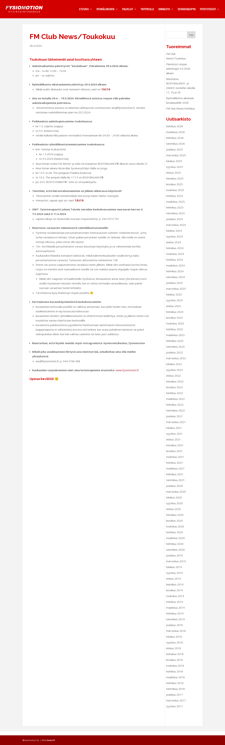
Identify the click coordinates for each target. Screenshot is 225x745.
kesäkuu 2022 (174, 391)
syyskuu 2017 (174, 710)
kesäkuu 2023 (174, 322)
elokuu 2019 (173, 583)
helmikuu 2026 (175, 142)
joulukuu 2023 (174, 287)
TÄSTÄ (105, 93)
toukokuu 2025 (175, 194)
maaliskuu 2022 (175, 403)
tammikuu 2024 (175, 281)
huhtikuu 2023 (174, 333)
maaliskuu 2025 (175, 206)
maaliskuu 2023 (175, 339)
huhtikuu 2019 (174, 606)
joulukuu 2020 (174, 490)
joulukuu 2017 (174, 699)
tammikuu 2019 (175, 623)
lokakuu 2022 (174, 368)
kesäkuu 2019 (174, 594)
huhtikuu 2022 (174, 397)
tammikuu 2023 (175, 351)
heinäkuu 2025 (175, 182)
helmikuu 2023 (175, 345)
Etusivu (84, 9)
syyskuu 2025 (174, 171)
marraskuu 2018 (176, 635)
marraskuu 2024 (176, 229)
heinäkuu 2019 (175, 588)
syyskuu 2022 (174, 374)
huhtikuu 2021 (174, 467)
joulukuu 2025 (174, 153)
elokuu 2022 (173, 380)
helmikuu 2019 (175, 617)
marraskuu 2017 (176, 704)
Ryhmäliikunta (105, 9)
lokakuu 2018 (174, 641)
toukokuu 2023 (175, 327)
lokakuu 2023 (174, 298)
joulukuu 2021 (174, 420)
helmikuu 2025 (175, 211)
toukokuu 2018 (175, 670)
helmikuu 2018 (175, 687)
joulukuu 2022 (174, 356)
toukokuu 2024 (175, 258)
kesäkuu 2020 (174, 525)
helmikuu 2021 (175, 478)
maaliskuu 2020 (175, 542)
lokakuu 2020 (174, 501)
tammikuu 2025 (175, 217)
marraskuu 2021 (176, 426)
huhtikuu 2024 (174, 264)
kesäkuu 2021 (174, 455)
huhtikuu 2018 (174, 675)
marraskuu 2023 (176, 293)
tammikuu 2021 (175, 484)
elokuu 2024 (173, 246)
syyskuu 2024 (174, 240)
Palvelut (127, 9)
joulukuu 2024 (174, 223)
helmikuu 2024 (175, 275)
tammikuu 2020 (175, 554)
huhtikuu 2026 (174, 130)
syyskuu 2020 (174, 507)
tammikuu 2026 (175, 148)
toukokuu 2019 (175, 600)
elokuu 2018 (173, 652)
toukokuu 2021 (175, 461)
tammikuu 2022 (175, 414)
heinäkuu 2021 (175, 449)
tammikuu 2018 (175, 693)
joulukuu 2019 (174, 559)
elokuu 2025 (173, 177)
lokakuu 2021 (174, 432)
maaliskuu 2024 (175, 269)
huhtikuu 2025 (174, 200)
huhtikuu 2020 (174, 536)
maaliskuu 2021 (175, 472)
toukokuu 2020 (175, 530)
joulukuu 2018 (174, 629)
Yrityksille (147, 9)
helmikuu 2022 (175, 409)
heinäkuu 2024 (175, 252)
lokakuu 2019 (174, 571)
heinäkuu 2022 (175, 385)
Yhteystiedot (208, 9)
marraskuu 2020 (176, 496)
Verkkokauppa (187, 9)
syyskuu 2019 (174, 577)
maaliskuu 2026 (175, 136)
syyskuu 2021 (174, 438)
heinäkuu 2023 (175, 316)
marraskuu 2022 (176, 362)
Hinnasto (164, 9)
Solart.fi (51, 740)
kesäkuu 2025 (174, 188)
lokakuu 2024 (174, 235)
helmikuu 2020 (175, 548)
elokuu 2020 (173, 513)
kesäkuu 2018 (174, 664)
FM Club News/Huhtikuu (180, 112)
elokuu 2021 (173, 443)
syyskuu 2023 (174, 304)
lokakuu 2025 (174, 165)
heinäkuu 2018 (175, 658)
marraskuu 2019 (176, 565)
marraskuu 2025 (176, 159)
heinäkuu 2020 (175, 519)
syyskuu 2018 (174, 646)
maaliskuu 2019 (175, 612)
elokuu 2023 (173, 310)
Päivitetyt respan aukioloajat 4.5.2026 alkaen (178, 73)
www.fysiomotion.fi (127, 374)
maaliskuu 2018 (175, 681)
